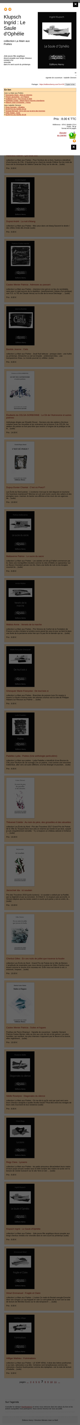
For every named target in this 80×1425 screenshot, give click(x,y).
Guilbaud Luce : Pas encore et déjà (19, 99)
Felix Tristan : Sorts (13, 113)
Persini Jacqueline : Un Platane (17, 97)
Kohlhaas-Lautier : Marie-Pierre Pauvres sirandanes (25, 100)
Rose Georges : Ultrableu (15, 107)
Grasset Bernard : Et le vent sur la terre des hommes (25, 111)
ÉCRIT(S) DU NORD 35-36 (16, 115)
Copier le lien (70, 84)
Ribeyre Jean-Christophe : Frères (18, 102)
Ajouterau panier (62, 134)
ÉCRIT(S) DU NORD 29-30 (16, 109)
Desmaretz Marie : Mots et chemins (19, 95)
